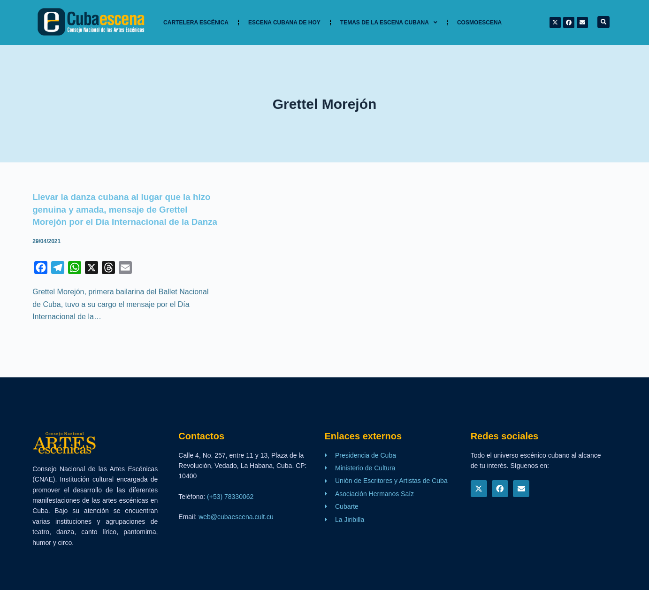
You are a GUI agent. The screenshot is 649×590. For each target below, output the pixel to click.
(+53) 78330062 (230, 496)
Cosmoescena (479, 22)
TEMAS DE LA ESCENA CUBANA (388, 22)
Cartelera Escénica (196, 22)
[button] (603, 22)
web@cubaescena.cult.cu (236, 517)
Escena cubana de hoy (284, 22)
